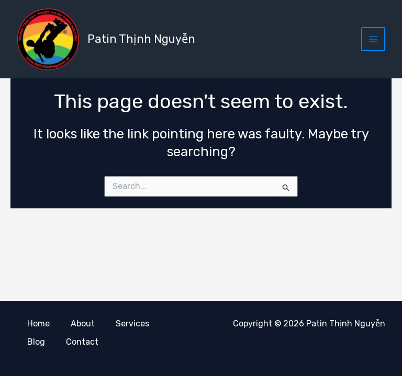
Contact (82, 342)
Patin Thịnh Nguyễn (141, 39)
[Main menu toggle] (373, 39)
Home (38, 324)
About (83, 324)
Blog (36, 342)
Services (132, 324)
